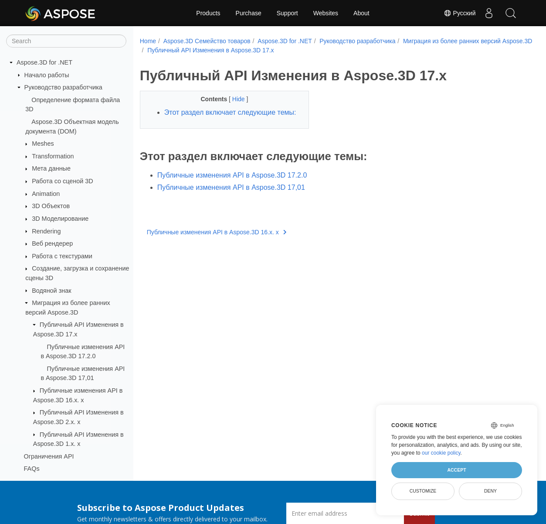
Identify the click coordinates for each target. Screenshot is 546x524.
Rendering (46, 231)
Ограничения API (49, 456)
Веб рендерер (52, 243)
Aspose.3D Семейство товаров (207, 41)
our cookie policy (441, 453)
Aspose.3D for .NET (44, 62)
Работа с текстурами (62, 256)
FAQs (32, 468)
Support (287, 13)
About (361, 13)
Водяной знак (51, 290)
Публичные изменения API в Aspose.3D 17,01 (231, 198)
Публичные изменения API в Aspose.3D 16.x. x (216, 242)
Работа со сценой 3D (62, 181)
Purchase (248, 13)
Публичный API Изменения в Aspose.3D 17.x (347, 50)
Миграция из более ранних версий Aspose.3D (211, 50)
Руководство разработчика (63, 87)
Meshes (43, 143)
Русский (460, 13)
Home (148, 41)
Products (208, 13)
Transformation (53, 156)
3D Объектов (51, 205)
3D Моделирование (60, 218)
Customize (423, 490)
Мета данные (51, 168)
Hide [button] (233, 99)
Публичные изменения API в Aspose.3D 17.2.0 (232, 185)
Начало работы (46, 75)
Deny (490, 490)
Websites (325, 13)
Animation (46, 193)
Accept (456, 470)
